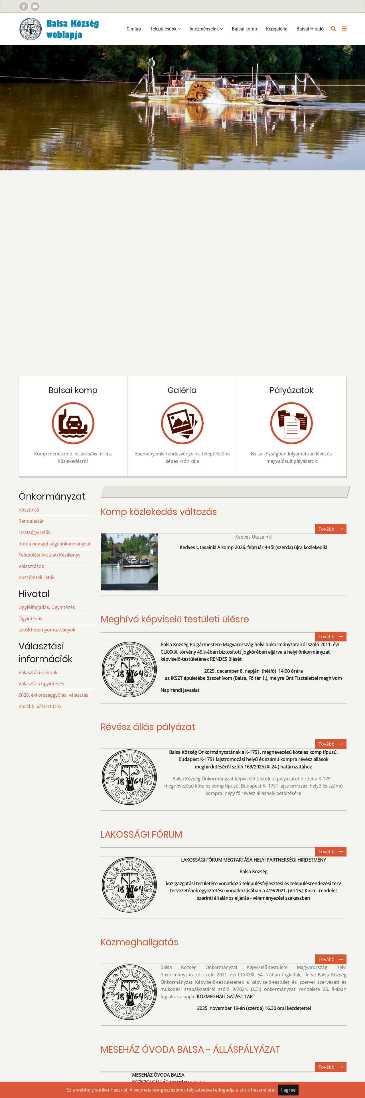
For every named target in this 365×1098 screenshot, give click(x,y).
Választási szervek (38, 672)
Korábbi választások (40, 706)
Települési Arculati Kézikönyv (49, 555)
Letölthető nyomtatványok (47, 630)
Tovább (332, 530)
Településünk (165, 29)
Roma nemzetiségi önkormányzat (55, 544)
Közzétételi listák (36, 577)
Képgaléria (276, 29)
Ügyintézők (30, 619)
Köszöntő (29, 510)
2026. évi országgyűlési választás (53, 695)
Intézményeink (206, 29)
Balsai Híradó (310, 29)
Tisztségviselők (34, 532)
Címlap (134, 29)
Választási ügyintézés (41, 683)
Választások (31, 566)
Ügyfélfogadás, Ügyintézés (47, 607)
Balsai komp (244, 29)
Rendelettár (31, 521)
